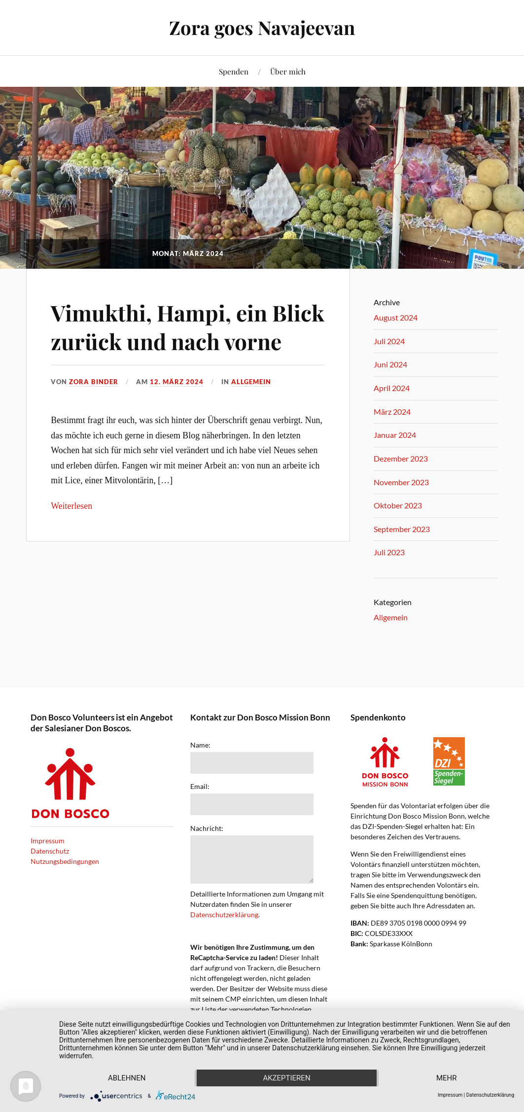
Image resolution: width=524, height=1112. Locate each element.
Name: (200, 745)
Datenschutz (50, 851)
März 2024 (392, 411)
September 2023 (402, 529)
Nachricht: (206, 828)
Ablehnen (126, 1078)
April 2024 (392, 388)
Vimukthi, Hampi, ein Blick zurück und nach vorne (187, 326)
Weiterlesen (71, 506)
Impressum (48, 840)
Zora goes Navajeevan (262, 27)
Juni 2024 (390, 364)
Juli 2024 (389, 341)
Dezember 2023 (401, 458)
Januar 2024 (395, 434)
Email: (200, 786)
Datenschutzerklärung (224, 914)
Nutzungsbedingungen (65, 861)
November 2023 (401, 482)
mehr (446, 1078)
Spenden (233, 71)
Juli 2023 (389, 552)
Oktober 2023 (398, 505)
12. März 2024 (177, 382)
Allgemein (251, 382)
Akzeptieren (286, 1078)
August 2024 (396, 317)
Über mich (288, 71)
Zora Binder (93, 382)
